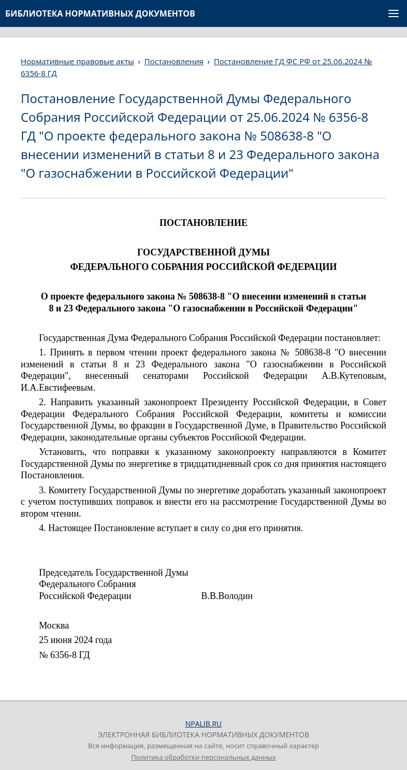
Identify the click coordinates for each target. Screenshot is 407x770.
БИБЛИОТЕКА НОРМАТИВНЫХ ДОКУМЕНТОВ (100, 13)
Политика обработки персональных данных (203, 757)
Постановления (174, 61)
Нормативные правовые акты (77, 61)
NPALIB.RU (203, 724)
